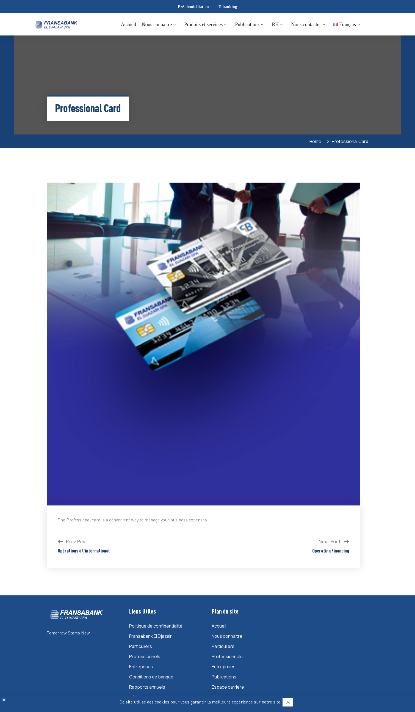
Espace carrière (228, 687)
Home (316, 141)
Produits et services (203, 24)
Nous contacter (306, 24)
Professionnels (144, 656)
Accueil (128, 24)
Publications (247, 24)
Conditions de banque (151, 677)
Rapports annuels (147, 687)
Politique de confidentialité (155, 626)
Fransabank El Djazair (150, 636)
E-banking (227, 7)
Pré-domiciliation (193, 7)
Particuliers (140, 646)
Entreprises (141, 667)
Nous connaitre (157, 24)
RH (275, 24)
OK (288, 702)
